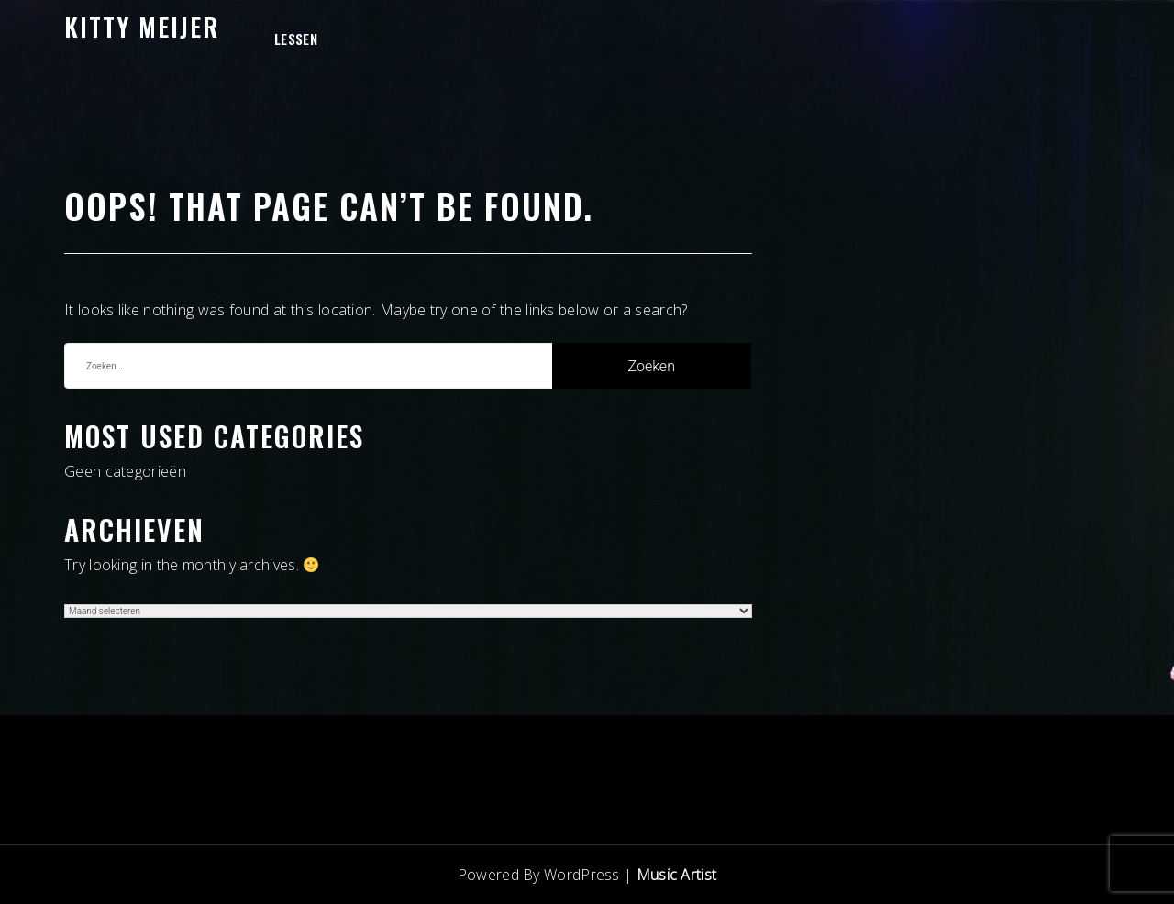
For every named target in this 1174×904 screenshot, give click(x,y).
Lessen (295, 38)
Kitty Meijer (141, 26)
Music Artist (677, 875)
